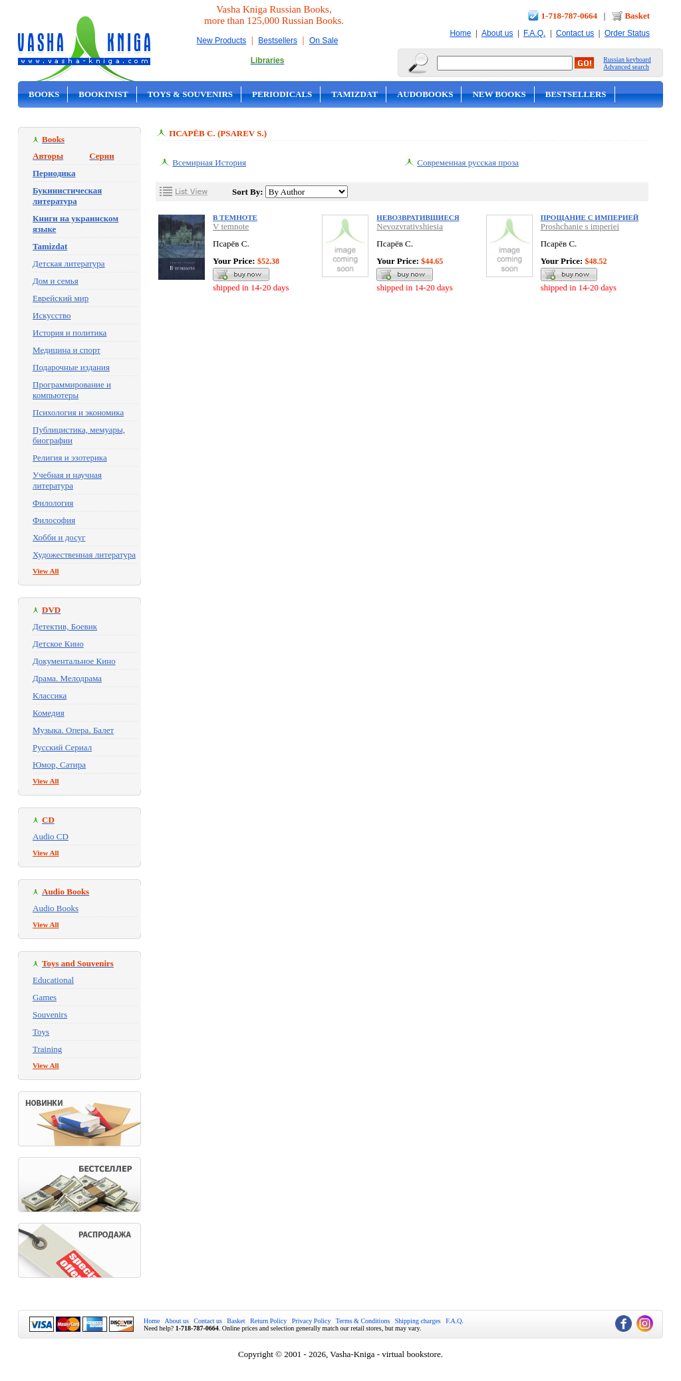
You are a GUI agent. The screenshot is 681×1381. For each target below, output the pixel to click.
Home (460, 33)
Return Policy (268, 1321)
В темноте (235, 217)
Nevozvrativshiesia (409, 226)
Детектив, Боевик (65, 626)
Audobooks (425, 94)
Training (47, 1049)
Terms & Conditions (363, 1321)
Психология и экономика (78, 412)
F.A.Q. (534, 33)
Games (45, 997)
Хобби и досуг (59, 537)
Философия (54, 520)
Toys (41, 1032)
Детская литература (69, 263)
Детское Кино (58, 644)
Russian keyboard (626, 59)
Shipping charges (418, 1321)
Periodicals (282, 94)
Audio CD (50, 836)
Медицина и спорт (66, 350)
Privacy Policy (311, 1321)
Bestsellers (277, 40)
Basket (637, 16)
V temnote (231, 226)
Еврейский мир (60, 298)
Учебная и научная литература (67, 480)
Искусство (52, 315)
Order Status (627, 33)
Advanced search (626, 66)
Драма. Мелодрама (67, 678)
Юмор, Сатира (59, 765)
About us (497, 33)
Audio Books (55, 908)
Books (44, 94)
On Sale (323, 40)
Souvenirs (50, 1014)
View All (46, 571)
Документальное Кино (74, 661)
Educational (53, 980)
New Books (498, 94)
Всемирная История (209, 162)
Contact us (575, 33)
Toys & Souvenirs (190, 94)
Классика (50, 695)
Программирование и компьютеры (72, 389)
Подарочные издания (71, 367)
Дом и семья (55, 281)
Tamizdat (354, 94)
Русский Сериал (62, 747)
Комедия (49, 713)
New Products (222, 40)
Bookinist (103, 94)
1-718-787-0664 (569, 16)
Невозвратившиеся (417, 217)
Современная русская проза (468, 162)
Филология (53, 503)
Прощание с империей (590, 217)
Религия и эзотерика (70, 458)
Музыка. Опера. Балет (73, 730)
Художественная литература (84, 555)
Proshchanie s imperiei (580, 226)
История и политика (69, 333)
